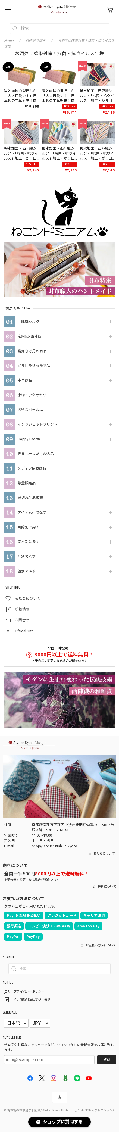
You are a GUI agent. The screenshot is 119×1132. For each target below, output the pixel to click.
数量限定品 (27, 483)
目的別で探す (28, 527)
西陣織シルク (28, 322)
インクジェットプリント (37, 424)
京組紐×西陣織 (29, 336)
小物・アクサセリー (34, 395)
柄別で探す (27, 556)
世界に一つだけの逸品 (36, 454)
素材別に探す (28, 542)
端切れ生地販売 (30, 498)
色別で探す (27, 571)
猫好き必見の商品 (32, 351)
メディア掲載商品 (32, 468)
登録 (107, 1060)
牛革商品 (25, 380)
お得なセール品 (30, 410)
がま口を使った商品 (34, 366)
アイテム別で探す (32, 512)
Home (8, 41)
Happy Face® (29, 439)
